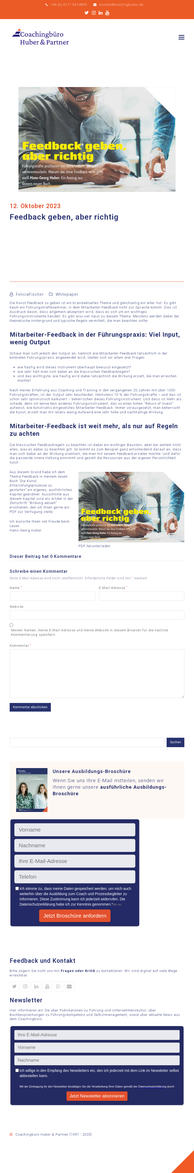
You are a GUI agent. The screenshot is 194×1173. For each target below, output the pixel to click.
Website (16, 607)
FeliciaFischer (30, 294)
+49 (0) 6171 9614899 (69, 4)
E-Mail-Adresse (113, 588)
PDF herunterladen (94, 546)
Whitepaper (67, 294)
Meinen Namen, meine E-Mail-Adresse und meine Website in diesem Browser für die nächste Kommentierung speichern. (89, 632)
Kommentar (20, 646)
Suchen (175, 742)
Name (16, 588)
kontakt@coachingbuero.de (121, 4)
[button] (181, 37)
